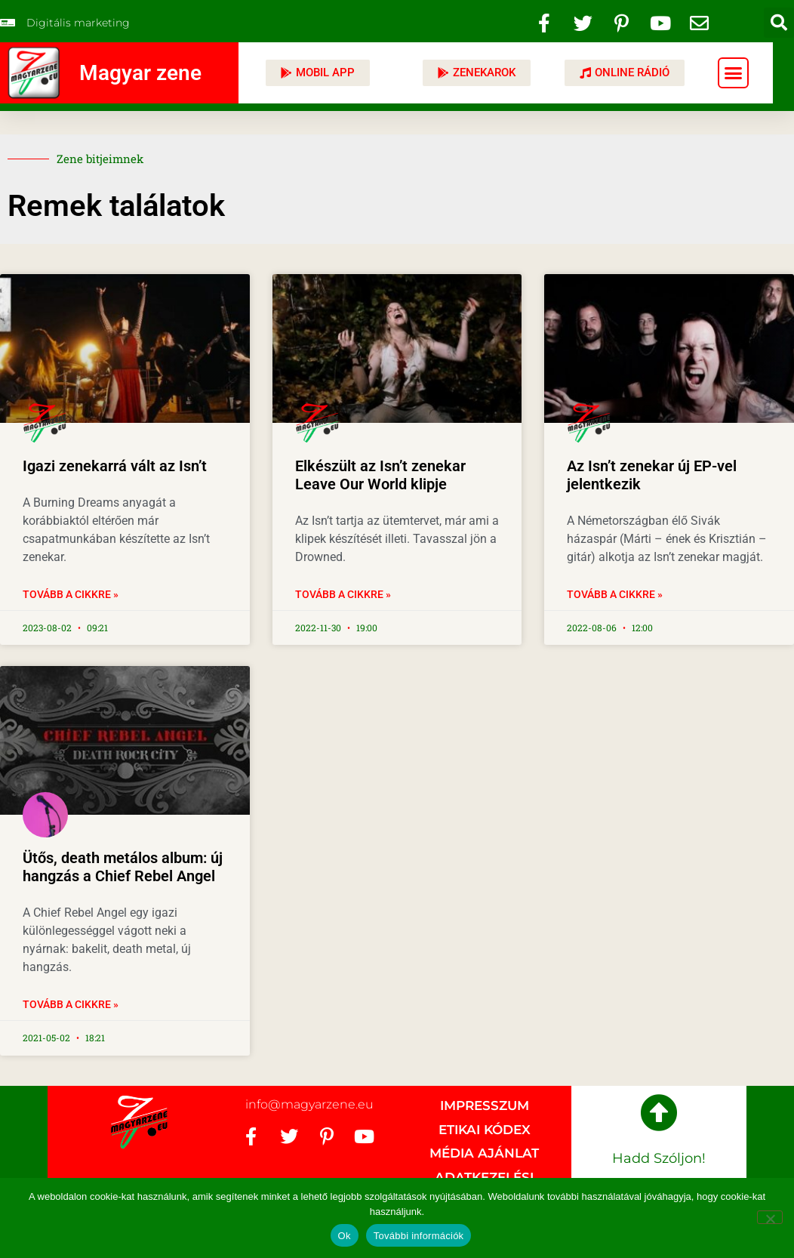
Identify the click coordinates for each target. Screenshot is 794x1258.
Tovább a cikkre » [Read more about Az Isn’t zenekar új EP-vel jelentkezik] (615, 594)
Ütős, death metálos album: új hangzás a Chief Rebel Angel (123, 867)
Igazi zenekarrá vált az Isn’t (115, 466)
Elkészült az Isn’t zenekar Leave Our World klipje (380, 475)
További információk (419, 1235)
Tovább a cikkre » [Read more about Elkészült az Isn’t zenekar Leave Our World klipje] (343, 594)
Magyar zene (140, 72)
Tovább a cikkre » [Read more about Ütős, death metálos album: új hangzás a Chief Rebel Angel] (70, 1004)
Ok (344, 1235)
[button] (779, 23)
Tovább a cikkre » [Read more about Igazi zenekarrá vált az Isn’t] (70, 594)
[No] (770, 1217)
